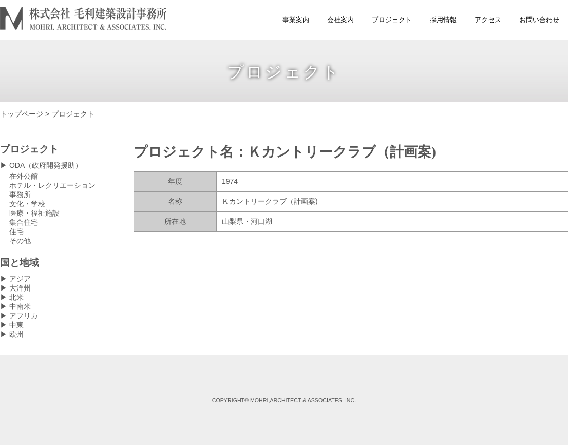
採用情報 (443, 20)
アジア (20, 279)
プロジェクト (392, 20)
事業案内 (295, 20)
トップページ (21, 114)
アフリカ (23, 316)
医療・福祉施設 (34, 213)
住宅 (16, 231)
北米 (16, 297)
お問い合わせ (539, 20)
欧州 (16, 334)
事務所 (20, 194)
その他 (20, 241)
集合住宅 (23, 222)
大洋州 (20, 288)
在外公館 (23, 176)
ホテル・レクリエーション (52, 185)
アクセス (488, 20)
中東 (16, 325)
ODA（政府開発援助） (45, 165)
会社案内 (340, 20)
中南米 (20, 306)
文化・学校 (27, 204)
